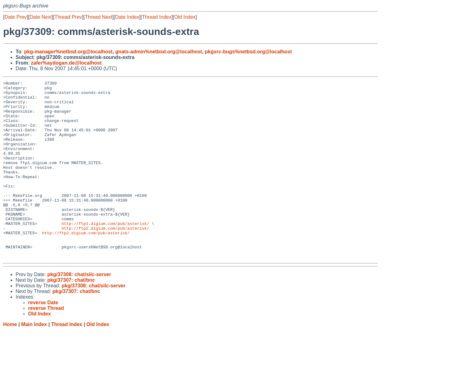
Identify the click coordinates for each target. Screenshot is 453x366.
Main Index (34, 360)
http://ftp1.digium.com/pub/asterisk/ (105, 252)
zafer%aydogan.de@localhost (66, 63)
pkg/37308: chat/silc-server (79, 310)
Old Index (184, 17)
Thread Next (98, 17)
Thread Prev (68, 17)
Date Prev (15, 17)
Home (10, 360)
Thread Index (156, 17)
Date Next (40, 17)
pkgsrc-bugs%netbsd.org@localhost (248, 51)
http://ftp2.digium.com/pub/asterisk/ (105, 258)
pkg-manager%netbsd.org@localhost (68, 51)
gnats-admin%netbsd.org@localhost (158, 51)
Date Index (127, 17)
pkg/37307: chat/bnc (71, 315)
